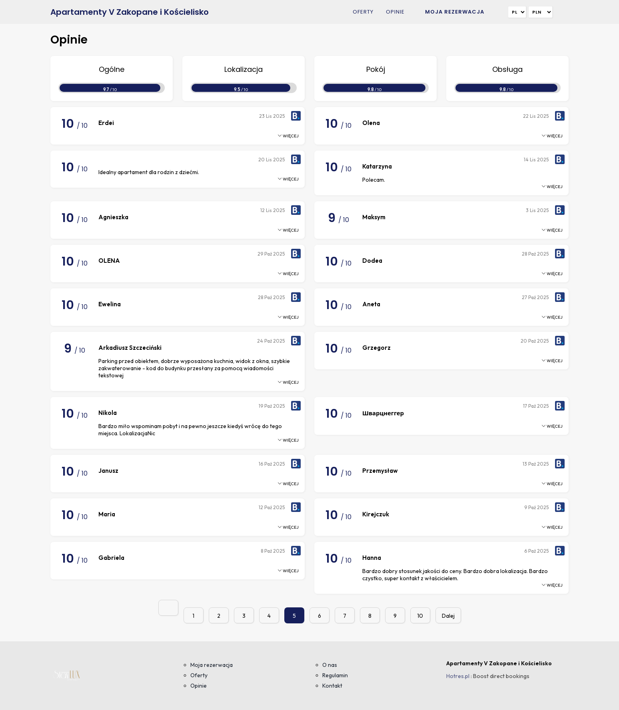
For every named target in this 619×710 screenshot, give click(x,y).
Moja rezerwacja (454, 12)
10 (420, 615)
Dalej (448, 615)
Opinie (395, 12)
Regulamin (335, 675)
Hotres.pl (457, 676)
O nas (329, 664)
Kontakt (332, 685)
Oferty (363, 12)
